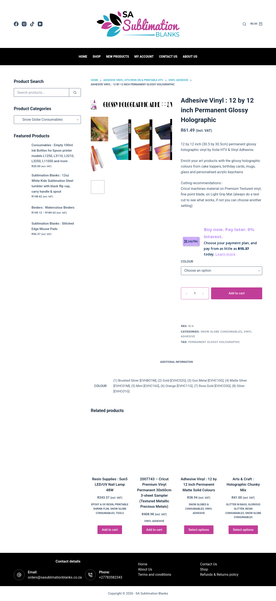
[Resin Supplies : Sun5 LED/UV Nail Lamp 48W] (110, 445)
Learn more (225, 254)
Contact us (168, 56)
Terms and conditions (154, 574)
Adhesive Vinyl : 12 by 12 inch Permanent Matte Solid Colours (199, 484)
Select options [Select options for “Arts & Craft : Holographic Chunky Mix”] (243, 530)
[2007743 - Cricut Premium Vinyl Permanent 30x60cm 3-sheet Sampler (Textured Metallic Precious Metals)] (154, 445)
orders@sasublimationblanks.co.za (55, 577)
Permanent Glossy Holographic (214, 342)
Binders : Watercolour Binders (52, 207)
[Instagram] (24, 24)
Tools (120, 513)
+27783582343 (110, 577)
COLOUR (187, 261)
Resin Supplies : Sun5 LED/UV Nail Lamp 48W (110, 484)
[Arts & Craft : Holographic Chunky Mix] (243, 445)
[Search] (244, 24)
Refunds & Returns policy (219, 574)
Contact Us (208, 564)
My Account (144, 56)
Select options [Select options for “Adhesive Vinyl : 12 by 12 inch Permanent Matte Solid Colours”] (198, 530)
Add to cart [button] (110, 530)
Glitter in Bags (236, 504)
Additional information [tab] (176, 361)
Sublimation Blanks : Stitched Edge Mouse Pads (52, 226)
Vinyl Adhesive (154, 521)
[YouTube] (40, 24)
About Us (190, 56)
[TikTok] (32, 24)
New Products (117, 56)
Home (83, 56)
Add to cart (237, 293)
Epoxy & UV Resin (102, 504)
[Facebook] (16, 24)
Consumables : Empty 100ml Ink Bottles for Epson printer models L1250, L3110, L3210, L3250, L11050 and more (52, 153)
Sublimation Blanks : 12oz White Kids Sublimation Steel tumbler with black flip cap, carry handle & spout (52, 183)
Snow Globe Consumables (221, 331)
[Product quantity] (195, 293)
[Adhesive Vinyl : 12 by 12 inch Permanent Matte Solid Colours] (199, 445)
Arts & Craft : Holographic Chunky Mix (243, 484)
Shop (97, 56)
